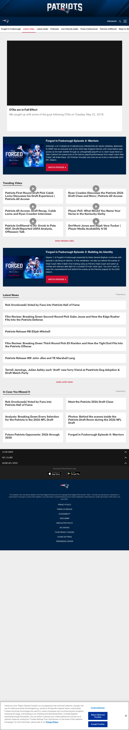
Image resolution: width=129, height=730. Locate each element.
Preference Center (64, 541)
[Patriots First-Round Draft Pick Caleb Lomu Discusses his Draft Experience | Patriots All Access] (33, 196)
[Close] (126, 716)
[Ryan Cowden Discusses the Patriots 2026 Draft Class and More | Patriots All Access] (96, 195)
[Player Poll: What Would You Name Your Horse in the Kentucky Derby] (96, 213)
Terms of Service (64, 509)
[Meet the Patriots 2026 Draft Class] (96, 402)
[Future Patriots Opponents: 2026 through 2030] (33, 436)
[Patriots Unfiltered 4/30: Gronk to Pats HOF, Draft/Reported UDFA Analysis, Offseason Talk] (33, 229)
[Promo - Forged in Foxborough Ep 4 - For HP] (96, 434)
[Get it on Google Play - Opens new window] (73, 474)
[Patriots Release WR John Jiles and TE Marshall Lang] (64, 358)
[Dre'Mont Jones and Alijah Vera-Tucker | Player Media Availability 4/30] (96, 227)
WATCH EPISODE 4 (57, 167)
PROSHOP (112, 21)
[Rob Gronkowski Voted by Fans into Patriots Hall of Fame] (64, 305)
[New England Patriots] (64, 486)
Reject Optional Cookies (98, 716)
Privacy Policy (64, 505)
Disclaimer (64, 518)
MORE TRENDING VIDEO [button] (64, 241)
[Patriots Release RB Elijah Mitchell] (64, 331)
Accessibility (64, 514)
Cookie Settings (64, 537)
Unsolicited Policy (64, 523)
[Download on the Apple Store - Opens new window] (54, 473)
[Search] (120, 21)
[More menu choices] (125, 21)
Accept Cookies (98, 724)
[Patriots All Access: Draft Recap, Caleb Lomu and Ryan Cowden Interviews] (33, 213)
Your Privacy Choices (64, 532)
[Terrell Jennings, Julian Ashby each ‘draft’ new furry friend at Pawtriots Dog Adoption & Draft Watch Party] (64, 372)
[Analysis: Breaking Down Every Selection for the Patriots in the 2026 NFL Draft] (33, 418)
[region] (64, 716)
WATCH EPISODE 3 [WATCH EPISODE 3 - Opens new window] (57, 279)
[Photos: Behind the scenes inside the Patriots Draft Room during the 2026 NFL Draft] (96, 420)
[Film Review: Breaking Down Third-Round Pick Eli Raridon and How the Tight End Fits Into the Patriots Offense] (64, 345)
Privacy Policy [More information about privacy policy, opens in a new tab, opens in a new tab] (52, 722)
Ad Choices (64, 527)
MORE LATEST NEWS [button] (64, 382)
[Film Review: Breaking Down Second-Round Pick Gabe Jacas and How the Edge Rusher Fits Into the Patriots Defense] (64, 318)
